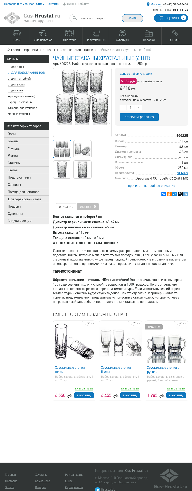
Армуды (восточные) (21, 96)
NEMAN (182, 173)
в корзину (84, 395)
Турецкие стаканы (20, 102)
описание (66, 206)
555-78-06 (176, 10)
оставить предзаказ (139, 117)
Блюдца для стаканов (22, 108)
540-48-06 (175, 4)
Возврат (40, 487)
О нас (68, 481)
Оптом (40, 4)
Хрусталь (41, 475)
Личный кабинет (78, 4)
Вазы (12, 134)
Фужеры (14, 148)
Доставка (11, 481)
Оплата (9, 487)
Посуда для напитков (23, 192)
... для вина (15, 90)
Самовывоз (42, 481)
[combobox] (99, 18)
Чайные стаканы (19, 114)
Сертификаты (74, 487)
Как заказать (73, 475)
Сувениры (15, 213)
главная (24, 50)
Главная (10, 475)
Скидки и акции (20, 221)
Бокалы (13, 141)
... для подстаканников (26, 73)
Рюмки (13, 155)
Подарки (14, 206)
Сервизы (14, 184)
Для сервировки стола (24, 199)
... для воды (16, 67)
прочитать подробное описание (151, 185)
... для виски (16, 84)
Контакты (53, 4)
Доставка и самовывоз (19, 4)
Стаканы (12, 59)
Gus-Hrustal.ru (136, 470)
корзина (176, 17)
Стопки (13, 170)
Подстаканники (19, 177)
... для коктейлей (19, 79)
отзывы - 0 (88, 206)
